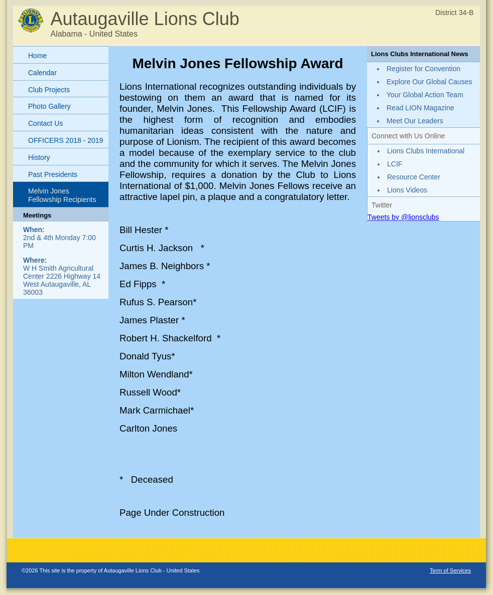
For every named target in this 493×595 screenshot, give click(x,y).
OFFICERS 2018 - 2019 (65, 140)
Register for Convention (423, 69)
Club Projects (49, 90)
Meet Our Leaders (415, 121)
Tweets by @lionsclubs (403, 217)
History (39, 157)
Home (37, 56)
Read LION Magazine (420, 108)
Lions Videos (407, 190)
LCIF (394, 164)
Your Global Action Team (425, 95)
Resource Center (413, 177)
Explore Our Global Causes (429, 82)
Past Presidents (52, 174)
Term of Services (450, 570)
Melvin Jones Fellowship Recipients (62, 195)
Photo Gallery (49, 106)
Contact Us (45, 123)
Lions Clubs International (425, 151)
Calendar (42, 73)
